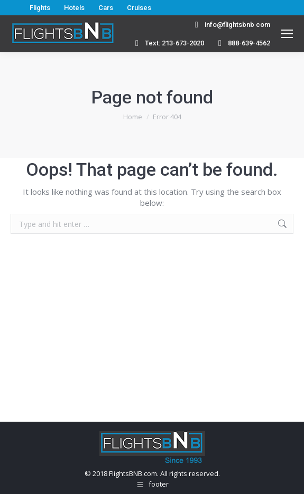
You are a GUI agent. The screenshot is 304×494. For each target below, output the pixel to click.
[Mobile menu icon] (287, 33)
